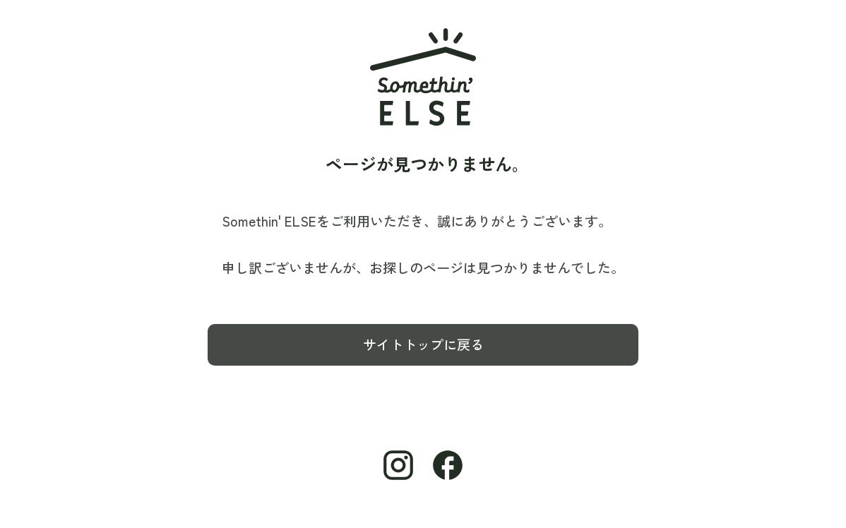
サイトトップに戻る (423, 344)
